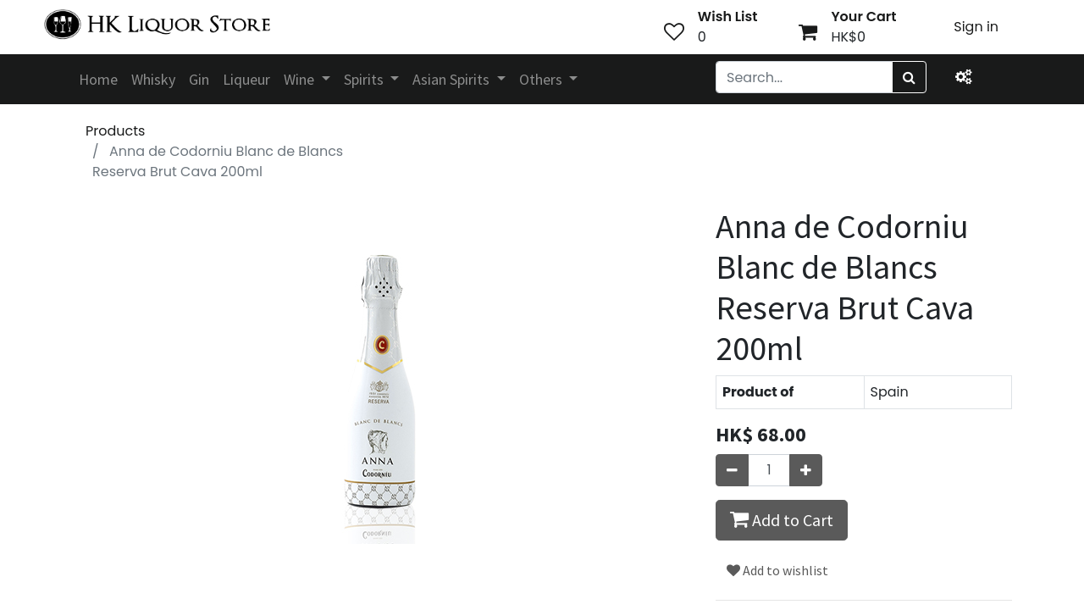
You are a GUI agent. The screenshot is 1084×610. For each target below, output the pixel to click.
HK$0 (848, 37)
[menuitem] (98, 79)
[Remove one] (732, 470)
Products (115, 131)
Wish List (728, 16)
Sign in (976, 26)
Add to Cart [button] (781, 519)
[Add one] (805, 470)
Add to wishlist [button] (777, 570)
